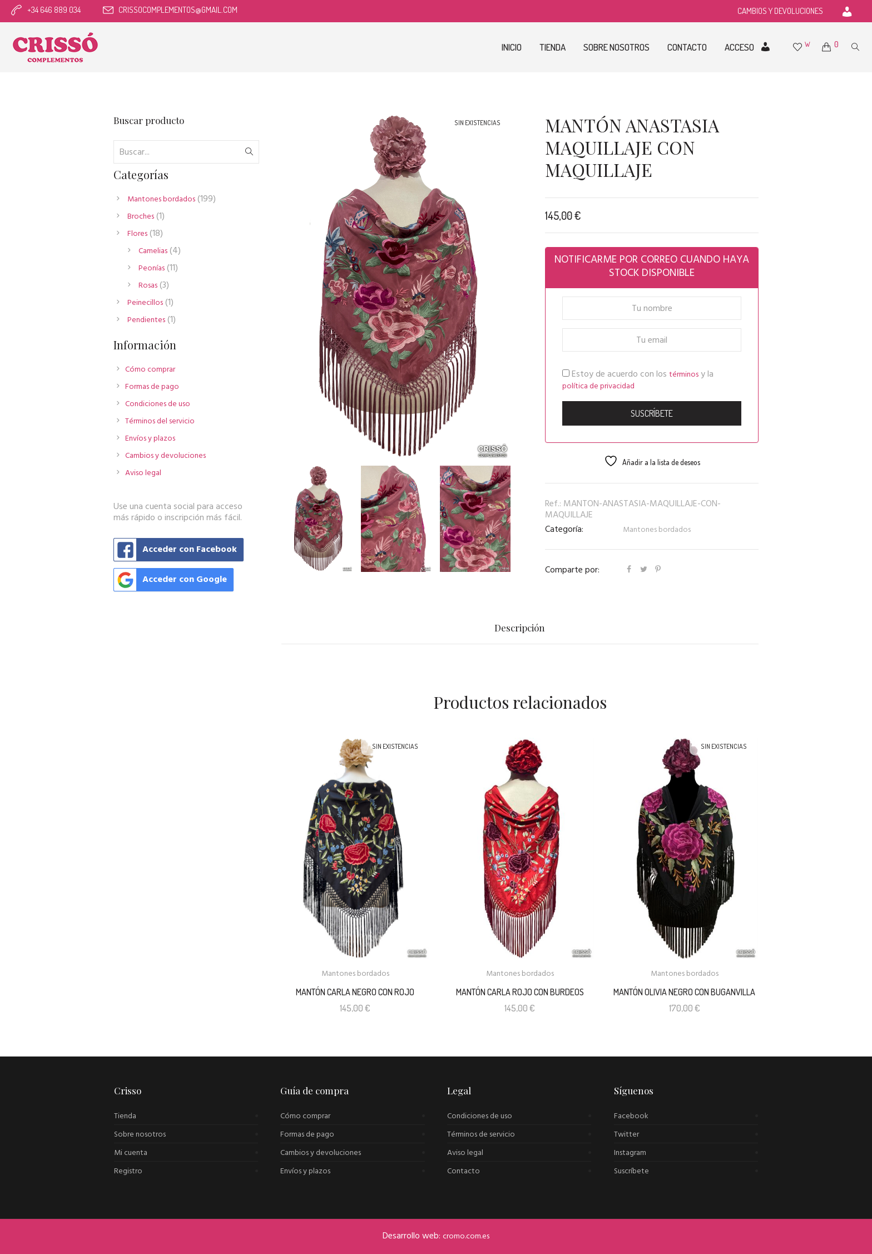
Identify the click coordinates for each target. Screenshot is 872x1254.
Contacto (463, 1171)
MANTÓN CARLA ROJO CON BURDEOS (520, 992)
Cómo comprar (150, 369)
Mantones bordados (657, 530)
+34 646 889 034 (54, 9)
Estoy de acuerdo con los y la (638, 380)
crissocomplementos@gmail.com (177, 9)
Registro (128, 1171)
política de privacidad (598, 386)
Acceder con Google (170, 580)
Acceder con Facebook (175, 550)
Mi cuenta (130, 1153)
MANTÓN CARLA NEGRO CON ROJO (355, 992)
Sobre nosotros (140, 1134)
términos (683, 374)
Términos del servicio (160, 421)
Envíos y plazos (150, 438)
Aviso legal (143, 473)
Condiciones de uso (157, 404)
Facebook (631, 1116)
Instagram (630, 1153)
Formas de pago (152, 387)
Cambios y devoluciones (165, 456)
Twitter (626, 1134)
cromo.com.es (466, 1236)
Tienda (125, 1116)
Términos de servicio (481, 1134)
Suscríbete (631, 1171)
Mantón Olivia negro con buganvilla (684, 992)
